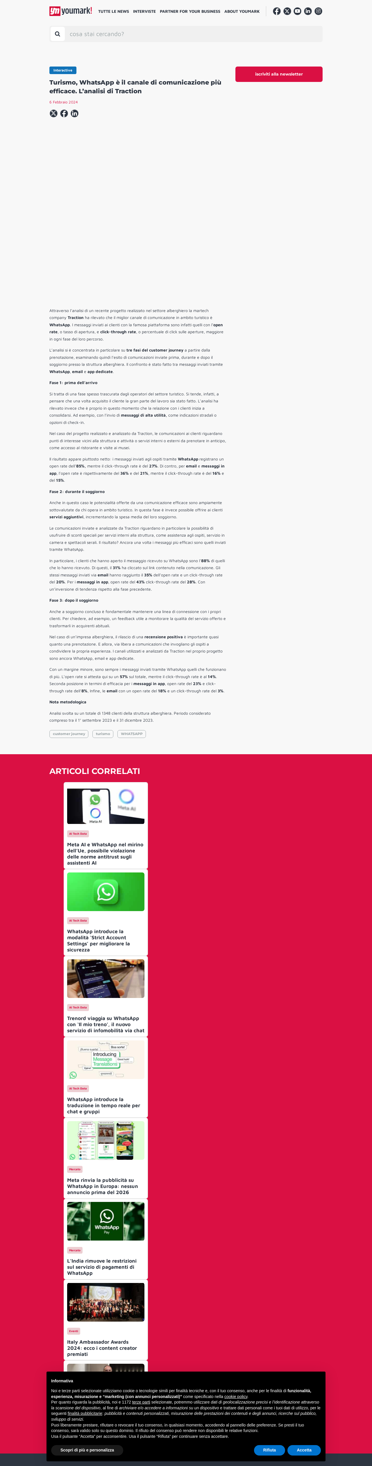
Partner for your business (190, 11)
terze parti (141, 1402)
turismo (103, 645)
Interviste (144, 11)
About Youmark (242, 11)
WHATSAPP (132, 645)
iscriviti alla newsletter (279, 74)
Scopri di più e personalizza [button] (87, 1450)
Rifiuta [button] (269, 1450)
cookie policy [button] (235, 1396)
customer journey (69, 645)
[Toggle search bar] (58, 34)
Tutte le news (113, 11)
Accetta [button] (304, 1450)
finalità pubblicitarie (85, 1413)
